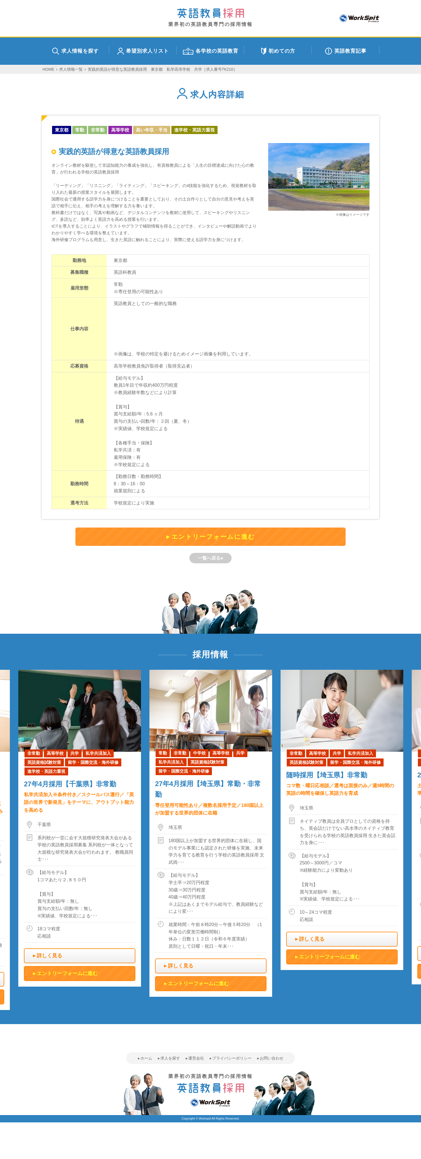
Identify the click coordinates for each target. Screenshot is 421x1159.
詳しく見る (49, 955)
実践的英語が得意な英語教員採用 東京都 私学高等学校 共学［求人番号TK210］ (162, 69)
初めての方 (278, 51)
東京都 (61, 130)
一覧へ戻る (209, 558)
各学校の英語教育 (210, 51)
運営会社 (196, 1058)
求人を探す (170, 1058)
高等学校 (120, 130)
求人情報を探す (75, 51)
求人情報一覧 (71, 69)
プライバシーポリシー (232, 1058)
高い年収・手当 (151, 130)
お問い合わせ (271, 1058)
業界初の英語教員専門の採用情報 (210, 17)
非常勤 (97, 130)
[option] (210, 833)
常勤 (79, 130)
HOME (48, 69)
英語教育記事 (345, 51)
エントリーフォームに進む (213, 536)
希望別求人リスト (143, 51)
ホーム (146, 1058)
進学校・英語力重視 (194, 130)
